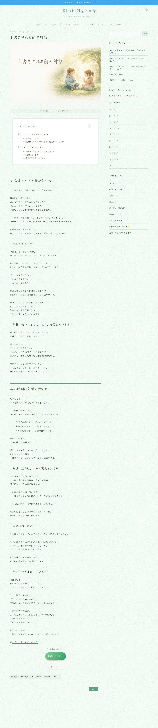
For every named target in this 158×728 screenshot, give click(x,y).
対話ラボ (113, 202)
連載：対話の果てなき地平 (120, 233)
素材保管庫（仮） (116, 74)
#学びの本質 (36, 679)
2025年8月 (113, 141)
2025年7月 (113, 147)
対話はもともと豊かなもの (38, 134)
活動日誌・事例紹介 (117, 208)
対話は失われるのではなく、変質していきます (47, 142)
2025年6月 (113, 153)
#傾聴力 (14, 679)
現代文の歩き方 (115, 220)
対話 (111, 196)
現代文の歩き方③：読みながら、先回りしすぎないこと (127, 51)
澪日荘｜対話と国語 (79, 11)
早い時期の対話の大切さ (37, 148)
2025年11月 (114, 135)
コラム (26, 32)
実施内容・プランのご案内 (46, 25)
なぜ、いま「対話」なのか (24, 643)
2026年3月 (113, 110)
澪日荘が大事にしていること (39, 159)
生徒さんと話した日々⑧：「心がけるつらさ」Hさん (128, 59)
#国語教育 (24, 679)
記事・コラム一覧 (96, 25)
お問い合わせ (116, 25)
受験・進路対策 (115, 189)
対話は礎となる (34, 155)
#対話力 (48, 679)
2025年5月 (113, 159)
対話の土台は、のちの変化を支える (42, 152)
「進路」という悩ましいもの (121, 80)
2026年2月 (113, 116)
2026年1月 (113, 122)
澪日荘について (115, 214)
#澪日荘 (57, 679)
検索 (145, 33)
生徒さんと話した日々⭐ (119, 227)
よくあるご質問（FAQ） (73, 25)
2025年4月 (113, 165)
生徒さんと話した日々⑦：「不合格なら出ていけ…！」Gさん (128, 67)
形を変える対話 (34, 138)
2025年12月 (114, 128)
